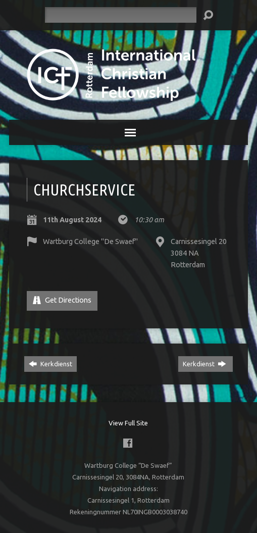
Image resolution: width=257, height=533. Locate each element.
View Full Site (128, 422)
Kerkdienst (50, 364)
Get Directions (62, 300)
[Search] (120, 15)
